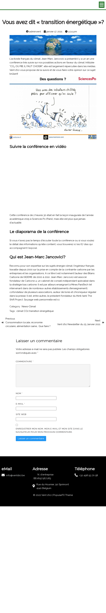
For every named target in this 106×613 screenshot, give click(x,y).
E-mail (20, 404)
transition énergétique (41, 311)
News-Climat (29, 306)
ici (58, 299)
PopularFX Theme (63, 495)
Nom (19, 393)
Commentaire (24, 361)
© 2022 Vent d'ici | (43, 495)
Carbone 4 (31, 280)
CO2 (26, 311)
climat (20, 311)
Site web (21, 414)
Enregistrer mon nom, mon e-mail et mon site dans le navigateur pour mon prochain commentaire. (49, 430)
